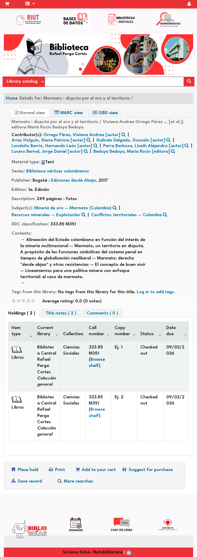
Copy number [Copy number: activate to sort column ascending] (122, 331)
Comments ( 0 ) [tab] (102, 313)
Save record (27, 481)
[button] (7, 4)
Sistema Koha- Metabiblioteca (93, 552)
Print (56, 469)
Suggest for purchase (146, 469)
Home (11, 98)
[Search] (189, 81)
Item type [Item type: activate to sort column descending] (16, 331)
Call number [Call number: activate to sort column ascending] (96, 331)
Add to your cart (95, 469)
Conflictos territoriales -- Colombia (126, 215)
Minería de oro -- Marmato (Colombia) (72, 208)
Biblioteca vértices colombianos (57, 171)
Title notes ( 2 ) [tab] (61, 313)
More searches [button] (75, 481)
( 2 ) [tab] (21, 313)
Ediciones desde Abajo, (74, 180)
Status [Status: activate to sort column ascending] (147, 334)
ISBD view (105, 112)
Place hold (24, 469)
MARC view (68, 112)
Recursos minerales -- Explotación (46, 215)
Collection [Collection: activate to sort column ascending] (73, 334)
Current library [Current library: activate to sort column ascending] (45, 331)
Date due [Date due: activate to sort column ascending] (171, 331)
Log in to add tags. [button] (156, 292)
